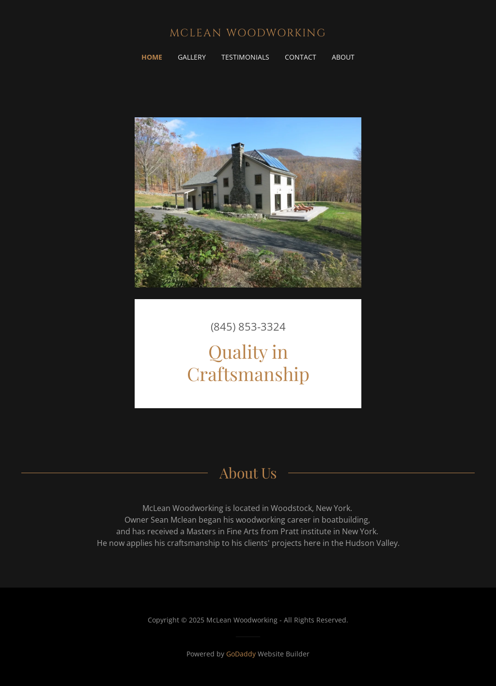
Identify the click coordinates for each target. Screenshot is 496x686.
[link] (248, 33)
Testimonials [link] (245, 57)
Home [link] (151, 57)
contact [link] (300, 57)
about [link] (343, 57)
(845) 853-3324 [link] (248, 326)
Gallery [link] (192, 57)
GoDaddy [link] (241, 653)
